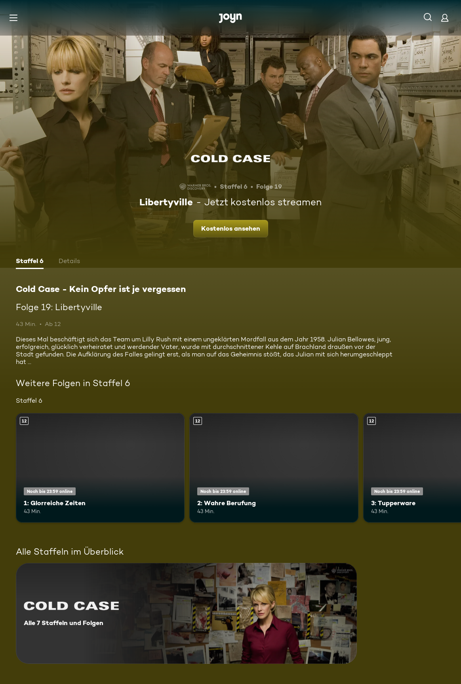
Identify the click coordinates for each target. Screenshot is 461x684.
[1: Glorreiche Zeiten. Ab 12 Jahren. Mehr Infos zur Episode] (100, 468)
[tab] (29, 262)
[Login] (444, 18)
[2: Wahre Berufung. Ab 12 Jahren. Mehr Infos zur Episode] (273, 468)
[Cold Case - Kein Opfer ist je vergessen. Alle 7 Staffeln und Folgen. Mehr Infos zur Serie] (186, 613)
